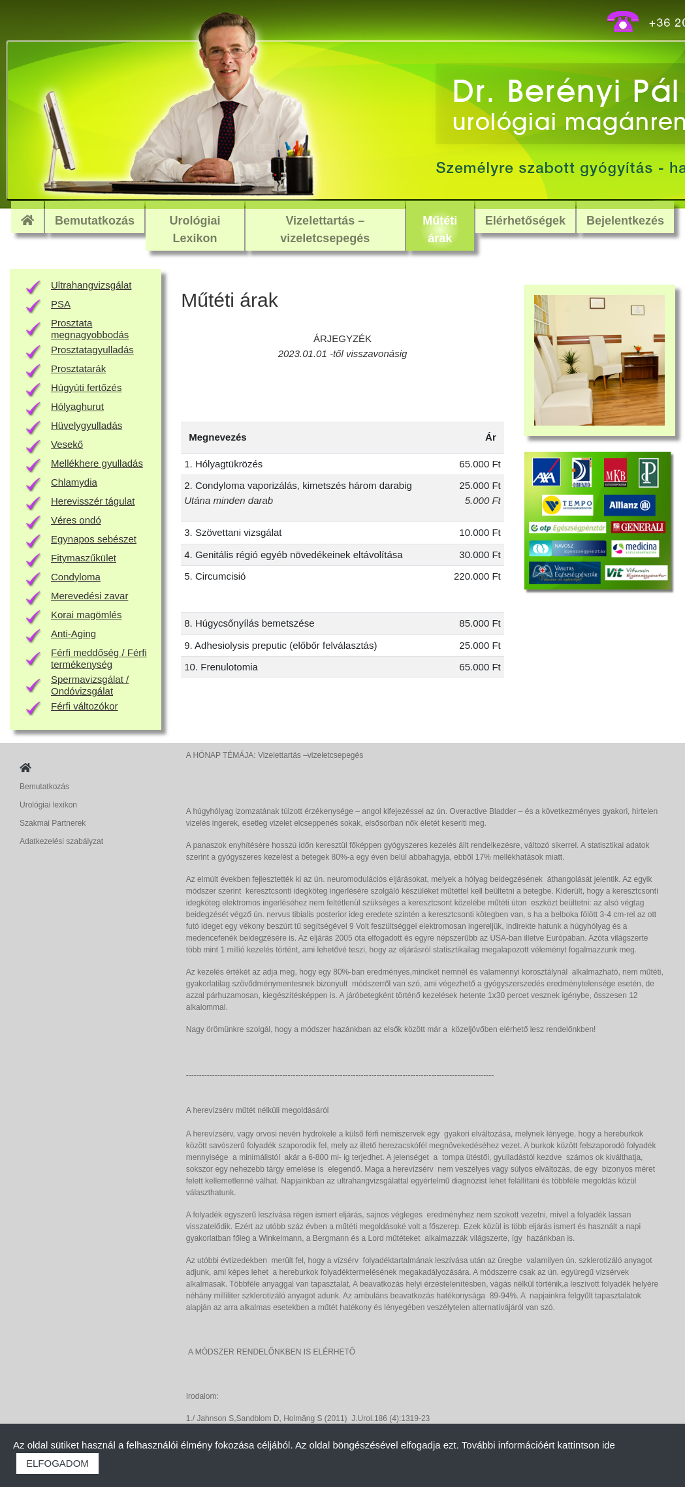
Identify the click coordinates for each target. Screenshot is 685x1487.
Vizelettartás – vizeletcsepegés (325, 229)
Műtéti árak (439, 229)
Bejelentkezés (625, 220)
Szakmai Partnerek (53, 823)
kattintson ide (586, 1444)
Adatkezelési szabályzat (61, 841)
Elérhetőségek (525, 220)
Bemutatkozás (95, 220)
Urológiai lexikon (48, 804)
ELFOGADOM (57, 1463)
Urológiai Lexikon (194, 229)
